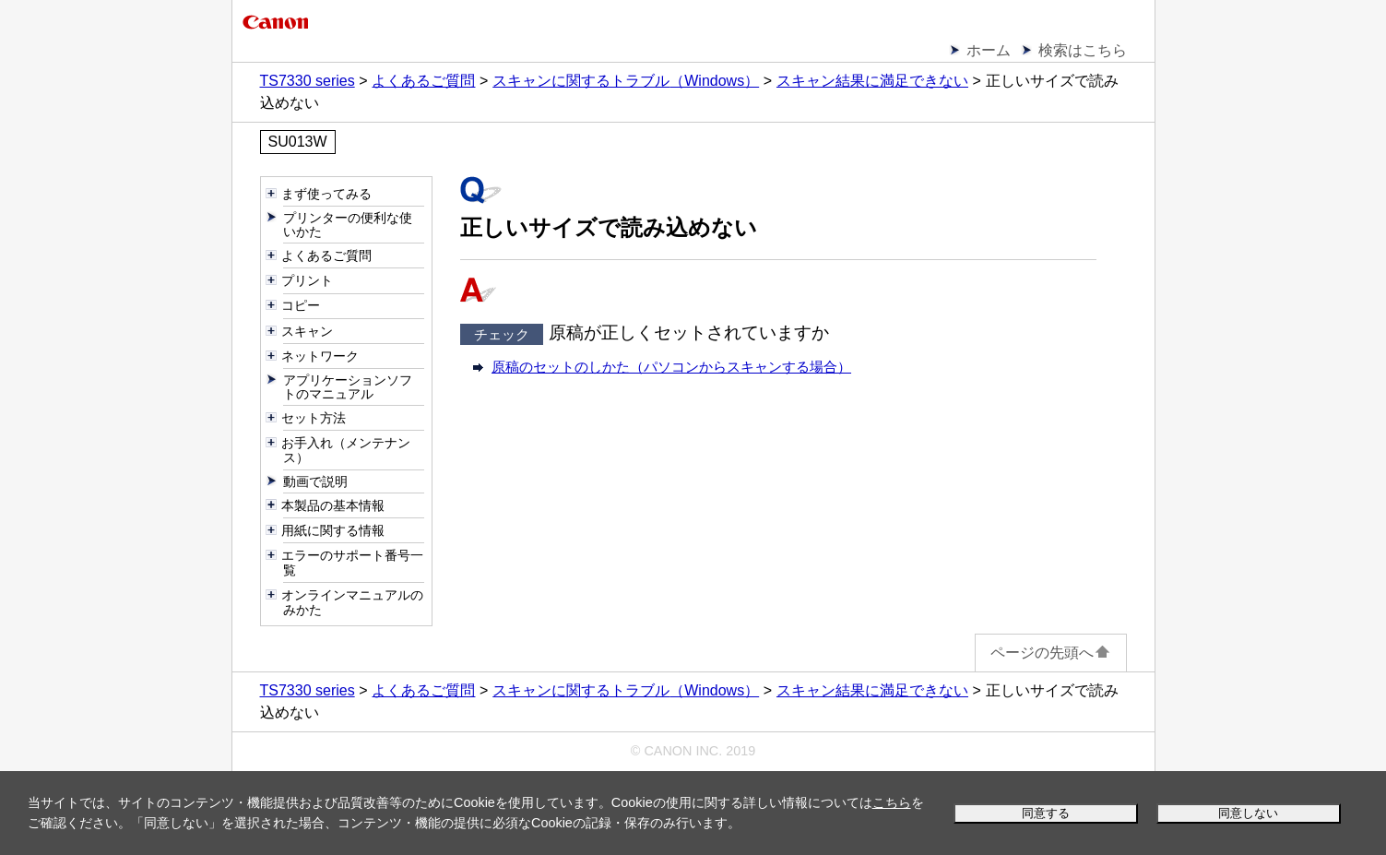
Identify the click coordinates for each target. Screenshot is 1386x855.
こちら (891, 802)
